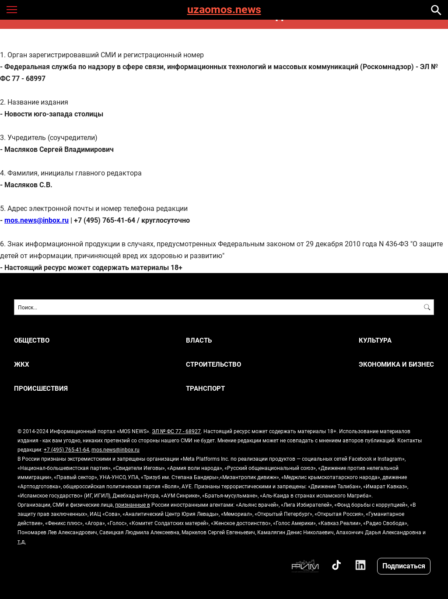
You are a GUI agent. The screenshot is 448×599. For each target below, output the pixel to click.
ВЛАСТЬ (199, 340)
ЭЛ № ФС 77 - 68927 (176, 430)
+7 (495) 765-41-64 (66, 449)
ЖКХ (21, 364)
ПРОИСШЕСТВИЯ (41, 388)
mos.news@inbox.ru (115, 449)
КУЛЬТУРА (375, 340)
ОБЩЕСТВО (31, 340)
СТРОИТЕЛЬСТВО (213, 364)
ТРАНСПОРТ (205, 388)
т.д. (22, 541)
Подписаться (403, 565)
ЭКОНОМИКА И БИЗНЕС (396, 364)
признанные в (132, 504)
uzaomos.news (224, 10)
